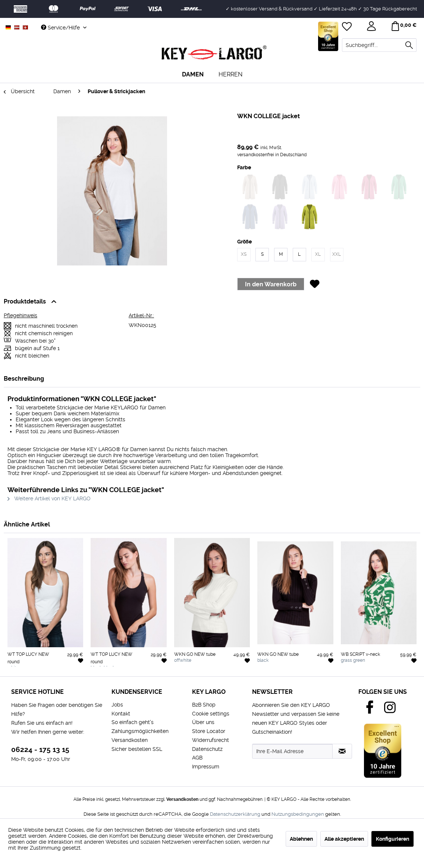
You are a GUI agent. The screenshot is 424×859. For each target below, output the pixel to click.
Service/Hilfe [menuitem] (61, 28)
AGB (197, 758)
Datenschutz (207, 749)
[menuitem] (379, 45)
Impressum (205, 767)
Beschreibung (24, 378)
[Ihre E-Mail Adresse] (292, 751)
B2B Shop (204, 705)
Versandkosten (130, 740)
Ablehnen (301, 839)
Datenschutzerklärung (235, 814)
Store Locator (208, 731)
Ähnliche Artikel (27, 524)
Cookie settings (210, 714)
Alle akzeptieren (344, 839)
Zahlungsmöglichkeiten (140, 731)
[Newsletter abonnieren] (342, 751)
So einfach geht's (133, 722)
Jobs (117, 705)
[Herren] (230, 74)
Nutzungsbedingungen (297, 814)
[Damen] (193, 74)
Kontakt (121, 714)
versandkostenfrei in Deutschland (272, 154)
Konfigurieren (392, 839)
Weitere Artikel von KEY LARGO (49, 498)
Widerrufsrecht (210, 740)
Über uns (203, 722)
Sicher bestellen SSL (137, 749)
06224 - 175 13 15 (40, 749)
